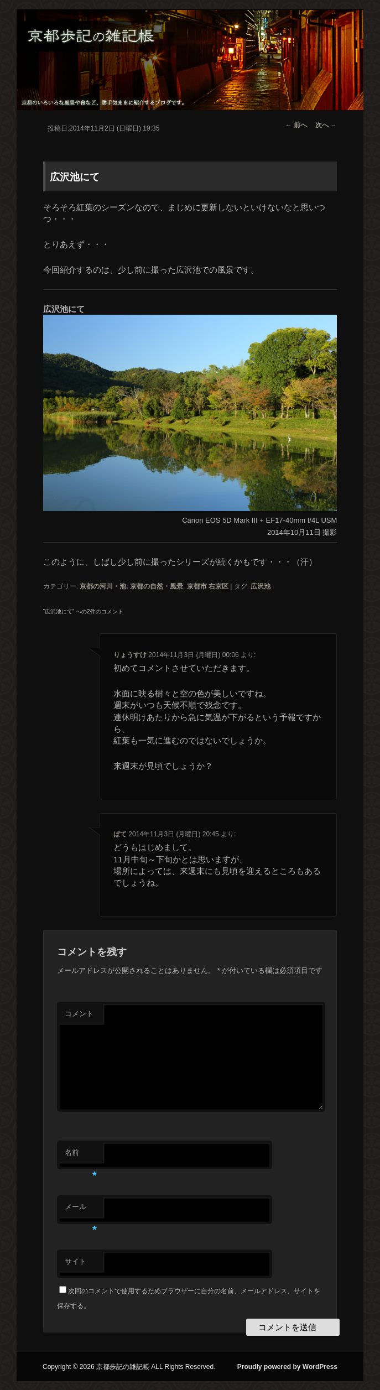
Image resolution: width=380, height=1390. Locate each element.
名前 (81, 1155)
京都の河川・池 (103, 586)
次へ (326, 125)
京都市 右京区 (207, 586)
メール (81, 1209)
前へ (296, 125)
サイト (75, 1261)
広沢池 (260, 586)
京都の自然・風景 (156, 586)
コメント (79, 1013)
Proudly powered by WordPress (287, 1367)
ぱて (120, 834)
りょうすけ (130, 655)
